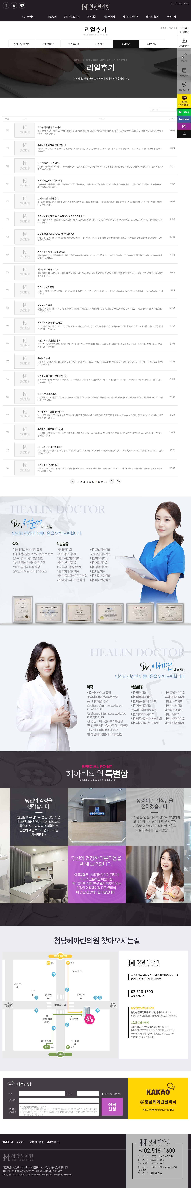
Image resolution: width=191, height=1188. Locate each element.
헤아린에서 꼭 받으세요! (48, 269)
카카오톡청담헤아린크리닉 (184, 101)
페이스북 (6, 5)
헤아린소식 (184, 72)
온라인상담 (184, 28)
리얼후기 (184, 57)
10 (105, 482)
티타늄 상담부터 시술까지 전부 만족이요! (56, 234)
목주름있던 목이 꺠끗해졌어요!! (52, 251)
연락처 (69, 1093)
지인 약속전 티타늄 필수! (48, 162)
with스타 (151, 44)
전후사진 (99, 44)
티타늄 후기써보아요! (47, 393)
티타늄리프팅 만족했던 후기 (50, 447)
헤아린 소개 (8, 1142)
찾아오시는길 (184, 86)
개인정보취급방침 (36, 1142)
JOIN (186, 3)
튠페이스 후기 (44, 358)
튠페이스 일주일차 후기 (48, 198)
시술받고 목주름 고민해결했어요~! (53, 376)
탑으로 (184, 137)
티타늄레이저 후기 (46, 287)
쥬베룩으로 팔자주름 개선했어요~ (52, 145)
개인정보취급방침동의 (112, 1093)
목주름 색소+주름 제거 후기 (50, 180)
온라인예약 (184, 43)
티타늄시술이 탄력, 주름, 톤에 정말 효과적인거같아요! (61, 216)
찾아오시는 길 (53, 1142)
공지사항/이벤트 (21, 44)
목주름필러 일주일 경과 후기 (50, 429)
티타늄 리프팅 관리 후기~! (49, 127)
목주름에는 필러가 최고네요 (50, 322)
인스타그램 (14, 5)
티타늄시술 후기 (45, 305)
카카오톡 (22, 5)
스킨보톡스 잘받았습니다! (49, 340)
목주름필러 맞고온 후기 (48, 464)
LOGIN (178, 3)
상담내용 (12, 1100)
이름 (10, 1093)
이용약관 (20, 1142)
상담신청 (112, 1106)
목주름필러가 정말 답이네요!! (51, 411)
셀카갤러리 (74, 44)
